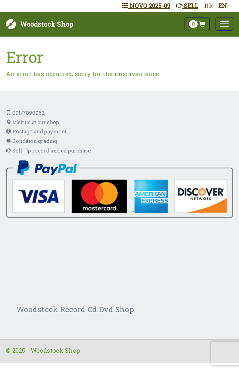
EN (222, 6)
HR (208, 6)
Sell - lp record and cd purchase (48, 150)
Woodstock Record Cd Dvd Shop (75, 309)
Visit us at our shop (32, 122)
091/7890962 (25, 112)
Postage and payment (36, 131)
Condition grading (31, 140)
